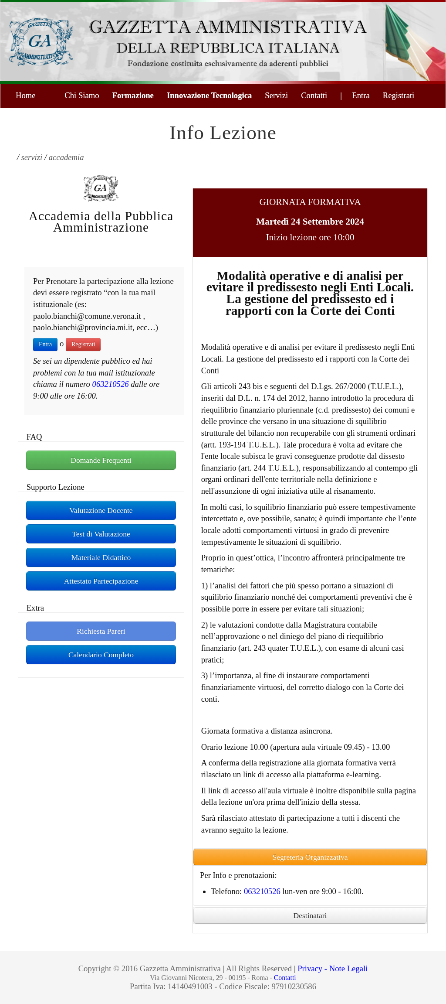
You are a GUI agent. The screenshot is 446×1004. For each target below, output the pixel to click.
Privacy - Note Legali (332, 968)
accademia (66, 157)
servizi (32, 157)
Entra (45, 344)
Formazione (133, 95)
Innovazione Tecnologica (209, 95)
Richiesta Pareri (101, 631)
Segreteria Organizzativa (310, 857)
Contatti (314, 95)
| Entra (354, 95)
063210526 (110, 384)
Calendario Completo (101, 654)
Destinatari (310, 915)
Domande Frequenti (101, 460)
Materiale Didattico (101, 557)
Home (26, 95)
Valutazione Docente (100, 510)
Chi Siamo (81, 95)
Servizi (276, 95)
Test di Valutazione (101, 533)
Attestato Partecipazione (101, 581)
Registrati (399, 95)
